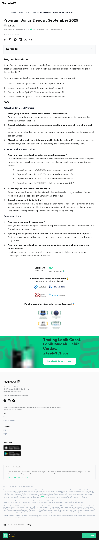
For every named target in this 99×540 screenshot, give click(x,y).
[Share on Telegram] (15, 39)
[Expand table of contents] (91, 49)
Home (13, 12)
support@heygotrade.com (18, 477)
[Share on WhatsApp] (10, 39)
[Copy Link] (5, 39)
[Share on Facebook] (30, 39)
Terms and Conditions (27, 12)
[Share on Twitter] (25, 39)
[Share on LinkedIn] (20, 39)
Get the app (89, 536)
